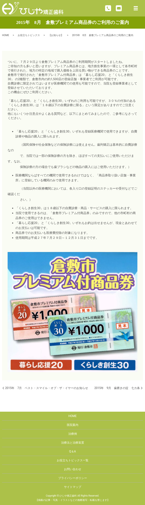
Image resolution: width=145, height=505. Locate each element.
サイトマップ (72, 487)
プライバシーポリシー (72, 478)
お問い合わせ (72, 469)
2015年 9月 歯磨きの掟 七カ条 (117, 388)
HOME (5, 35)
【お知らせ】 (56, 35)
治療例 (72, 433)
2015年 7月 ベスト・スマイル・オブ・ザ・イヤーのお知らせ (46, 388)
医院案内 (72, 424)
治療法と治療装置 (72, 442)
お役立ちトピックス (29, 35)
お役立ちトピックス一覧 (72, 460)
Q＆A (72, 451)
